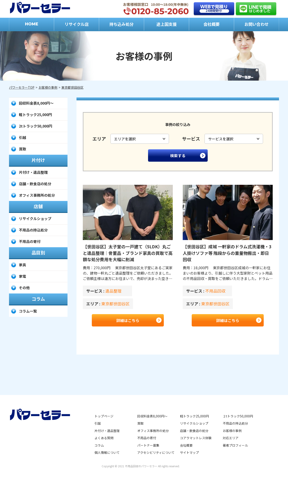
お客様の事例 (47, 87)
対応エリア (230, 438)
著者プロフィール (235, 445)
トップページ (103, 416)
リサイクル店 (77, 24)
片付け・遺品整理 (33, 172)
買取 (22, 149)
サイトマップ (189, 452)
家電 (22, 276)
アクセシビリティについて (156, 452)
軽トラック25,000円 (35, 114)
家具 (22, 264)
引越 (22, 137)
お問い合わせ (256, 24)
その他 (24, 287)
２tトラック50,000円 (238, 416)
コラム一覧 (28, 311)
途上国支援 (166, 24)
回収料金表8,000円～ (36, 103)
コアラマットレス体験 (196, 438)
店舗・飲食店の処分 (35, 183)
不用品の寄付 (29, 241)
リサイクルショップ (35, 218)
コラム (99, 445)
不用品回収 (215, 291)
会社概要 (211, 24)
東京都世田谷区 (72, 87)
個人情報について (107, 452)
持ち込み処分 (121, 24)
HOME (31, 24)
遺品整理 (113, 291)
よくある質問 (103, 438)
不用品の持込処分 (33, 230)
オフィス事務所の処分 (37, 195)
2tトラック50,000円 (35, 126)
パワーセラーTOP (21, 87)
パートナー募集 (148, 445)
